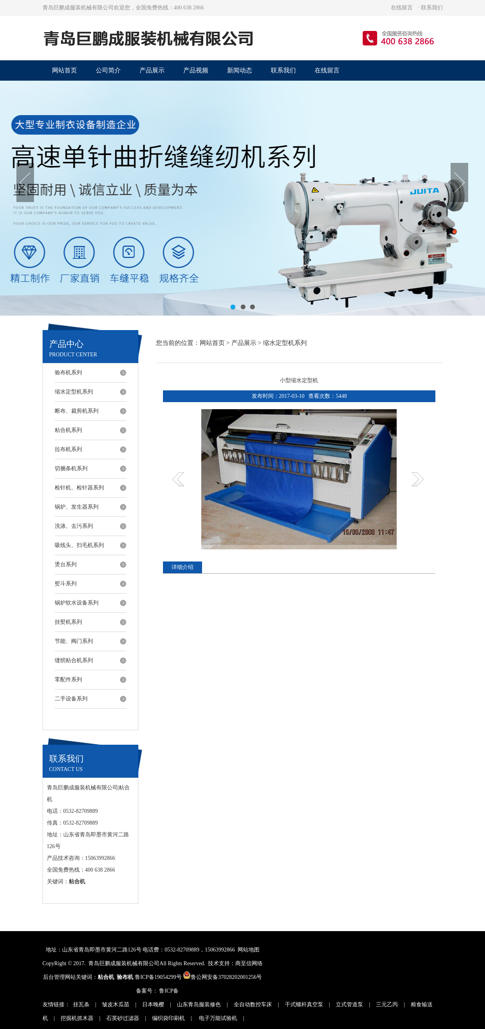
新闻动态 (239, 70)
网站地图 (249, 950)
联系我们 (432, 8)
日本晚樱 (153, 1004)
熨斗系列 (66, 584)
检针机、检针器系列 (79, 488)
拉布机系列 (68, 449)
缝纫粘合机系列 (74, 660)
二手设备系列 (71, 699)
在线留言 (402, 8)
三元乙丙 (387, 1004)
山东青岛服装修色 (199, 1004)
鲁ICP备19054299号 (158, 977)
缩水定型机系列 (74, 392)
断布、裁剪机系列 (76, 411)
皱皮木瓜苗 (115, 1004)
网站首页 (64, 70)
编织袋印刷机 (168, 1018)
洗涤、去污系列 (74, 526)
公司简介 (108, 70)
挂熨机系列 (68, 622)
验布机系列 (68, 372)
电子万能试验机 (218, 1018)
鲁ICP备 (169, 991)
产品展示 (152, 70)
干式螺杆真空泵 (304, 1004)
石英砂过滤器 (122, 1018)
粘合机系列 (68, 430)
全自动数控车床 (253, 1004)
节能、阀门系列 (74, 641)
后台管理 (54, 977)
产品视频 (195, 70)
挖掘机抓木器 (77, 1018)
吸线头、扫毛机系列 (79, 545)
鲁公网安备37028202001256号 (222, 977)
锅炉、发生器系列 (76, 507)
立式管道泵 (349, 1004)
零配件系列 (68, 679)
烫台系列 (66, 564)
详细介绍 (182, 567)
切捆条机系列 (71, 468)
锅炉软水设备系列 (76, 603)
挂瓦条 (81, 1004)
